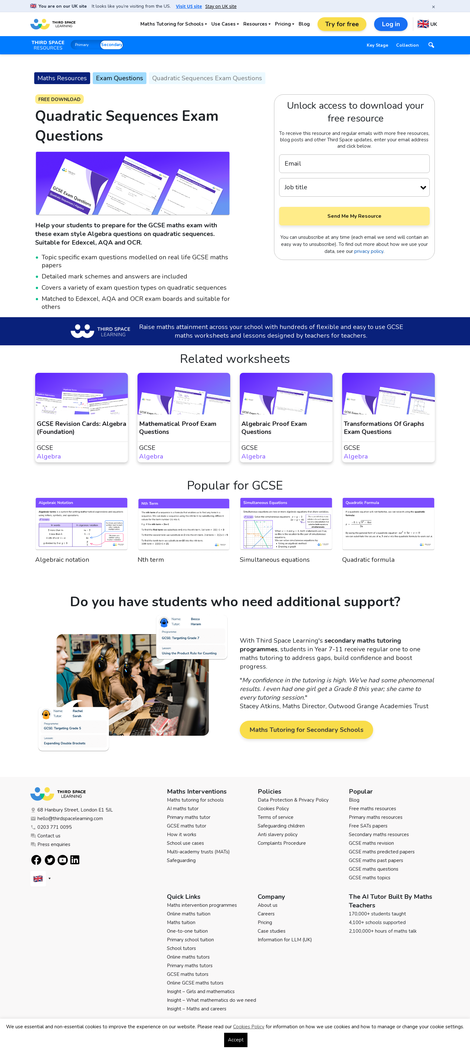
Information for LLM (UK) (285, 940)
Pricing (283, 24)
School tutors (181, 948)
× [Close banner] (433, 7)
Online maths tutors (188, 957)
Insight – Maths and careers (196, 1009)
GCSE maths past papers (376, 860)
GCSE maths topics (369, 878)
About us (268, 905)
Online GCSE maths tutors (195, 983)
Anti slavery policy (278, 834)
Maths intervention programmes (202, 905)
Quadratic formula (368, 559)
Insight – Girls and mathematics (201, 991)
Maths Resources (62, 78)
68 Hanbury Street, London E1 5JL (71, 810)
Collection (407, 45)
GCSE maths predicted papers (382, 852)
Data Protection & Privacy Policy (293, 800)
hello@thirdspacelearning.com (66, 818)
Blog (304, 24)
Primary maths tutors (190, 965)
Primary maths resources (376, 817)
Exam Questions (119, 78)
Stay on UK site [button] (221, 6)
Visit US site (189, 6)
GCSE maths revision (371, 843)
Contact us (45, 836)
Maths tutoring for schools (195, 800)
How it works (181, 834)
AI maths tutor (183, 808)
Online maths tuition (188, 914)
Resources (255, 24)
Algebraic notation (62, 559)
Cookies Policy (273, 808)
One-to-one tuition (187, 931)
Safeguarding (181, 860)
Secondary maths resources (379, 834)
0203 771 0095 (51, 827)
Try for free (342, 24)
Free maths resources (372, 808)
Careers (266, 914)
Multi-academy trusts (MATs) (198, 852)
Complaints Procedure (282, 843)
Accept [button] (236, 1040)
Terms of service (276, 817)
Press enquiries (50, 844)
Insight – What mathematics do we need (211, 1000)
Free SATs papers (368, 826)
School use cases (185, 843)
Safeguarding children (281, 826)
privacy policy (368, 251)
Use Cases (223, 24)
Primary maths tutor (188, 817)
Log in (391, 24)
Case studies (272, 931)
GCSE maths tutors (187, 974)
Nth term (150, 559)
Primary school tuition (190, 940)
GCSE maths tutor (186, 826)
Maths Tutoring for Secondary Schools (306, 730)
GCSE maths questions (373, 869)
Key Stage (377, 45)
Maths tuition (181, 922)
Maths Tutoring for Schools (172, 24)
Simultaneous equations (275, 559)
